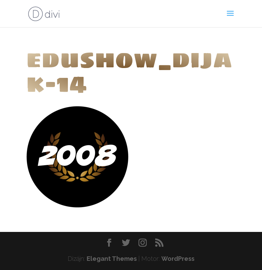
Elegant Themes (112, 258)
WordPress (177, 258)
